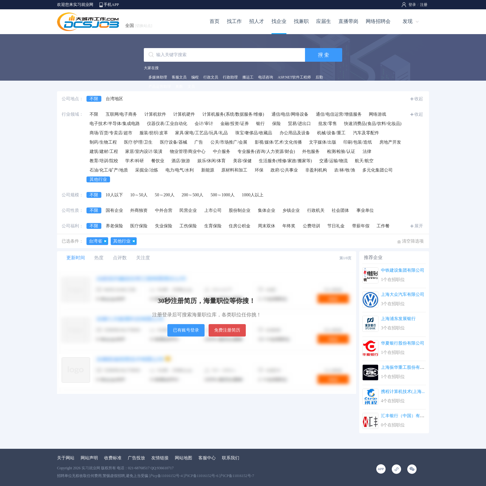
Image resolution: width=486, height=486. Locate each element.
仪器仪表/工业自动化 (167, 123)
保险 (276, 123)
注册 (423, 4)
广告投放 (136, 458)
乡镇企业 (291, 210)
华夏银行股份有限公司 (402, 343)
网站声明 (89, 458)
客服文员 (179, 77)
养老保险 (114, 226)
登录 (412, 4)
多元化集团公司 (377, 170)
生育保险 (213, 226)
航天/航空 (364, 160)
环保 (259, 170)
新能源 (207, 170)
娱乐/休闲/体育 (211, 160)
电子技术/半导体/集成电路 (115, 123)
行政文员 (210, 77)
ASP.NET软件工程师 (294, 77)
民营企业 (188, 210)
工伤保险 (188, 226)
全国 (138, 25)
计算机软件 (155, 114)
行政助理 (230, 77)
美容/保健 (242, 160)
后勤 (319, 77)
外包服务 (311, 151)
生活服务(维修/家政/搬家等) (285, 160)
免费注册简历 (227, 330)
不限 (94, 98)
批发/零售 (327, 123)
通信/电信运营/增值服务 (339, 114)
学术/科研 (134, 160)
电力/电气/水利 (180, 170)
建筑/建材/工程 (104, 151)
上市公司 (213, 210)
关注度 (143, 257)
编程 (195, 77)
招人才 (256, 21)
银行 (260, 123)
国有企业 (114, 210)
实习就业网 (91, 468)
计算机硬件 (184, 114)
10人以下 (114, 195)
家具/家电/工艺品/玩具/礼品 (201, 133)
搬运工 (248, 77)
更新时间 (75, 257)
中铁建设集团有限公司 (402, 270)
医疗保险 (139, 226)
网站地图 (183, 458)
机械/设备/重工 (331, 133)
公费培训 (311, 226)
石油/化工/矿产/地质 (109, 170)
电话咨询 (265, 77)
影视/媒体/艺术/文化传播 (278, 142)
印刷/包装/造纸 (357, 142)
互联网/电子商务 (121, 114)
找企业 (279, 21)
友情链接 (160, 458)
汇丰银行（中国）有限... (404, 415)
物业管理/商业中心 (188, 151)
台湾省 (95, 241)
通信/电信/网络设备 (290, 114)
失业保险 (163, 226)
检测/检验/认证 (341, 151)
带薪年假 (360, 226)
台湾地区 (114, 98)
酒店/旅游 (180, 160)
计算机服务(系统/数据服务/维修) (233, 114)
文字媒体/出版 (322, 142)
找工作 (234, 21)
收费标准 (113, 458)
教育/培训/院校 (104, 160)
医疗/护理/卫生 (138, 142)
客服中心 (207, 458)
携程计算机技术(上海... (403, 391)
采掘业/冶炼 (146, 170)
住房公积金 (239, 226)
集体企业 (266, 210)
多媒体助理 (157, 77)
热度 (99, 257)
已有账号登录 (186, 330)
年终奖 (288, 226)
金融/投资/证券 (234, 123)
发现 (408, 21)
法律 (367, 151)
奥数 (179, 86)
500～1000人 (223, 195)
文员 (191, 86)
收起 (418, 98)
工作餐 (383, 226)
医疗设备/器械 (173, 142)
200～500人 (192, 195)
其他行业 (98, 179)
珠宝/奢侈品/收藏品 (253, 133)
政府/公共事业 (284, 170)
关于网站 (65, 458)
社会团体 (340, 210)
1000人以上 (252, 195)
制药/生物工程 (103, 142)
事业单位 (365, 210)
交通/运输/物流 (333, 160)
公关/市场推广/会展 (229, 142)
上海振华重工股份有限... (404, 367)
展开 (418, 226)
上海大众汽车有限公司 (402, 294)
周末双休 (266, 226)
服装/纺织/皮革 (153, 133)
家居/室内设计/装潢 (143, 151)
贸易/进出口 (299, 123)
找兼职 (301, 21)
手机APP (111, 4)
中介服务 (221, 151)
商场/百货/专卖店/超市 (111, 133)
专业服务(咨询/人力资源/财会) (266, 151)
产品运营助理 (159, 86)
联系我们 (230, 458)
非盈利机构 (316, 170)
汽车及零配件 (366, 133)
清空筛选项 (413, 241)
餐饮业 (157, 160)
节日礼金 (336, 226)
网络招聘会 (378, 21)
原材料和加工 (234, 170)
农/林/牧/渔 (344, 170)
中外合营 (163, 210)
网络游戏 (377, 114)
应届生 (323, 21)
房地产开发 (390, 142)
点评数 (120, 257)
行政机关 (316, 210)
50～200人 (165, 195)
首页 (214, 21)
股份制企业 (239, 210)
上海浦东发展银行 (398, 318)
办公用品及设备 (295, 133)
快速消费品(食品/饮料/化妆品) (372, 123)
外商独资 (139, 210)
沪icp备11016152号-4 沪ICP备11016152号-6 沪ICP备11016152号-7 (201, 476)
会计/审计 (204, 123)
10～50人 (139, 195)
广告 (198, 142)
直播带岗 (348, 21)
